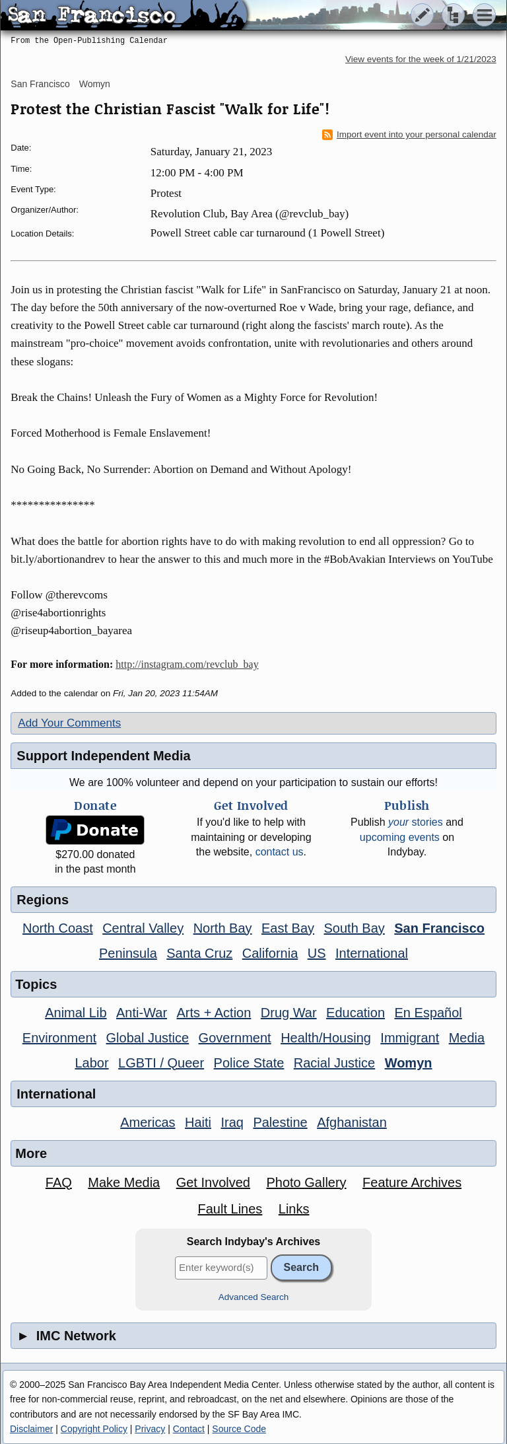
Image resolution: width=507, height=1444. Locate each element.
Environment (59, 1037)
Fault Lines (229, 1209)
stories (415, 822)
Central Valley (143, 928)
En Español (428, 1012)
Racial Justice (334, 1063)
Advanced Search (254, 1297)
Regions (43, 899)
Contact (189, 1429)
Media (467, 1037)
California (270, 953)
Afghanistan (352, 1122)
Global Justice (147, 1037)
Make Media (124, 1182)
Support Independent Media (103, 755)
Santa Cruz (199, 953)
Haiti (198, 1122)
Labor (91, 1063)
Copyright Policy (94, 1429)
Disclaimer (31, 1429)
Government (235, 1037)
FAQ (59, 1182)
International (371, 953)
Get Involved (213, 1182)
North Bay (222, 928)
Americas (147, 1122)
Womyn (94, 84)
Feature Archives (411, 1182)
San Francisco (40, 84)
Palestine (280, 1122)
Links (294, 1209)
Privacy (150, 1429)
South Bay (354, 928)
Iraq (231, 1122)
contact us (279, 851)
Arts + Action (214, 1012)
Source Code (239, 1429)
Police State (249, 1063)
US (317, 953)
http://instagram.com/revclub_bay (187, 664)
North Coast (57, 928)
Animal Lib (75, 1012)
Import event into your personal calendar (409, 134)
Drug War (289, 1012)
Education (355, 1012)
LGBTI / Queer (161, 1063)
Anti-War (141, 1012)
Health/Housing (326, 1037)
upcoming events (400, 837)
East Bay (287, 928)
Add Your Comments (69, 723)
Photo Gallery (306, 1182)
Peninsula (128, 953)
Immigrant (409, 1037)
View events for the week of (420, 59)
